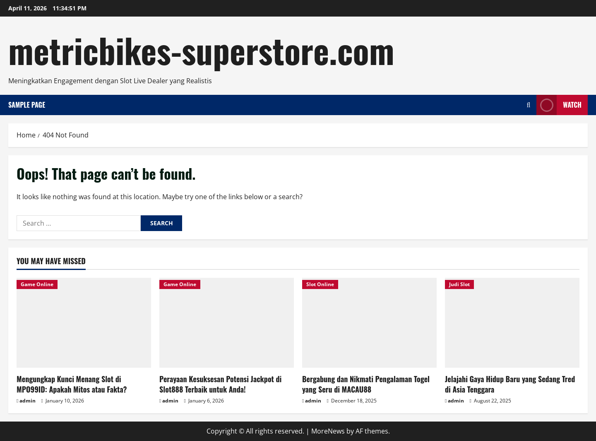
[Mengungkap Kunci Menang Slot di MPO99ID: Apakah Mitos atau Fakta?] (84, 323)
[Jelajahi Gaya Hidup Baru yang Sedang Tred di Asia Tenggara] (512, 323)
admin (27, 400)
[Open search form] (528, 105)
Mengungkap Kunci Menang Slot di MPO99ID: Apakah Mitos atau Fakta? (72, 384)
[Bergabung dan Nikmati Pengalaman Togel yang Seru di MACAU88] (369, 323)
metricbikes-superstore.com (201, 50)
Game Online (37, 284)
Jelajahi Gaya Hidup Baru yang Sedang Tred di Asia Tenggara (510, 384)
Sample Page (26, 105)
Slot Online (320, 284)
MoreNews (328, 431)
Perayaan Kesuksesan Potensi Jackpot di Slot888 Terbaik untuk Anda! (220, 384)
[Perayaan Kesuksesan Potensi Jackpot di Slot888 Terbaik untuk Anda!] (226, 323)
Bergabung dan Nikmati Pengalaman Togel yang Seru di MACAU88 (366, 384)
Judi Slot (459, 284)
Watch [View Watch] (559, 105)
